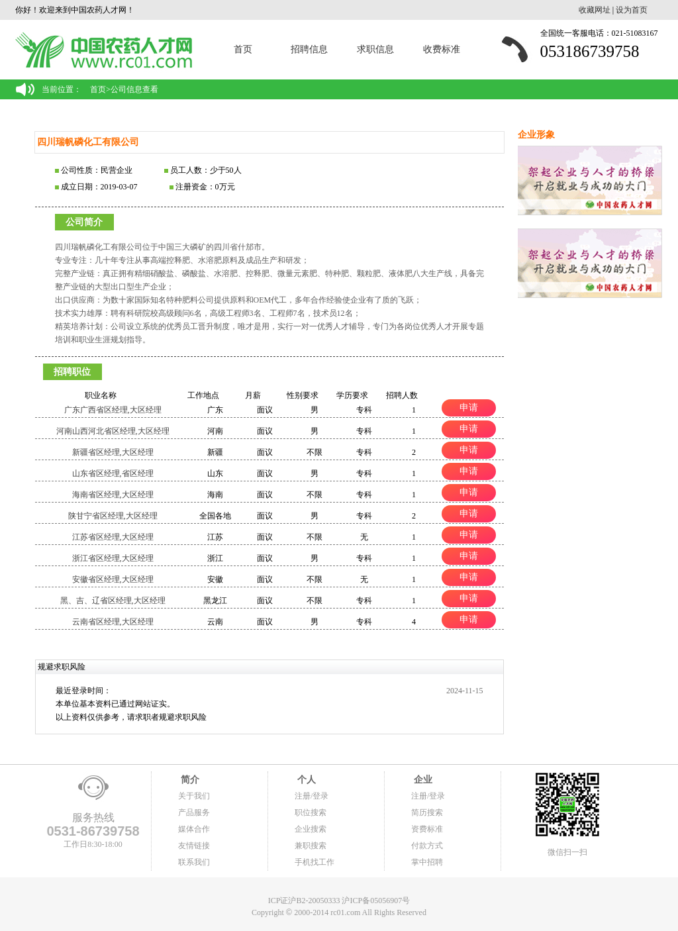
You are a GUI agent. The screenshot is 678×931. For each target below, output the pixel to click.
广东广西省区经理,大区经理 (113, 410)
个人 (305, 780)
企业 (421, 780)
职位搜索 (310, 812)
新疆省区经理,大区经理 (113, 452)
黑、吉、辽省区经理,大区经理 (113, 600)
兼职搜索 (310, 845)
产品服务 (194, 812)
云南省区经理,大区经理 (113, 621)
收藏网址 (594, 10)
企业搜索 (310, 829)
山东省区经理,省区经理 (113, 473)
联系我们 (194, 862)
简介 (188, 780)
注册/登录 (311, 796)
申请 (469, 407)
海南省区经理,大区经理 (113, 494)
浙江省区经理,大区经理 (113, 558)
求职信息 (375, 49)
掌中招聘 (427, 862)
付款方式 (427, 845)
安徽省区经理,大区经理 (113, 579)
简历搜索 (427, 812)
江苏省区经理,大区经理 (113, 537)
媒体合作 (194, 829)
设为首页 (632, 10)
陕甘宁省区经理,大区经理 (113, 515)
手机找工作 (314, 862)
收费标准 (441, 49)
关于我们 (194, 796)
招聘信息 (309, 49)
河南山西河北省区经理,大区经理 (113, 431)
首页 (243, 49)
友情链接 (194, 845)
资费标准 (427, 829)
